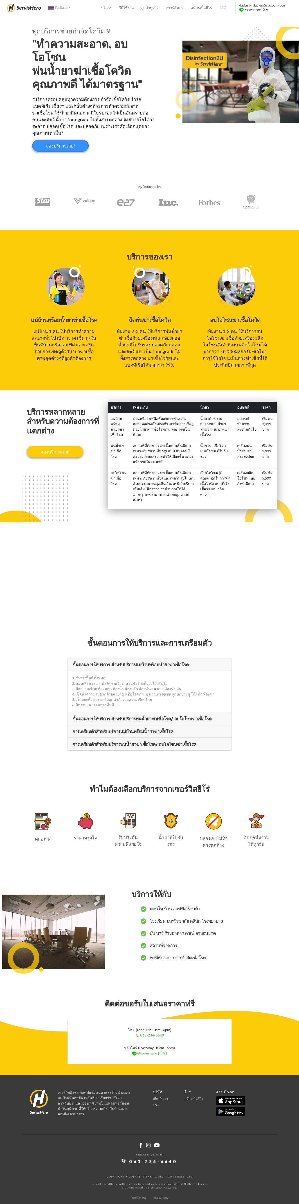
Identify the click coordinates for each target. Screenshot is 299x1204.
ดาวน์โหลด (175, 8)
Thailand (57, 8)
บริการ (106, 8)
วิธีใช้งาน (126, 8)
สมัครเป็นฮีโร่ (201, 8)
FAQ (222, 8)
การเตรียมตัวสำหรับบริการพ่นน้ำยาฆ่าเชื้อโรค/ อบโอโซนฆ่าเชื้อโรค (134, 744)
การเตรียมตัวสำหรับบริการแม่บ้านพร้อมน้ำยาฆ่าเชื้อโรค (122, 731)
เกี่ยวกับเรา (160, 1099)
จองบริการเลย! (60, 145)
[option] (45, 201)
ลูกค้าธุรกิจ (150, 8)
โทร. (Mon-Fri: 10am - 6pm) (149, 1033)
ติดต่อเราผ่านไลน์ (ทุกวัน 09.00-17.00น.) (262, 8)
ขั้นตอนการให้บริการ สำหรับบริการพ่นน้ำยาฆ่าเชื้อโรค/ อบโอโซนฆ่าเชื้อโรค (141, 718)
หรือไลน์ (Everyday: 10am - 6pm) (149, 1051)
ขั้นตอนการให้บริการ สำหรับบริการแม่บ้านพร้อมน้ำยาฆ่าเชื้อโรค (130, 664)
